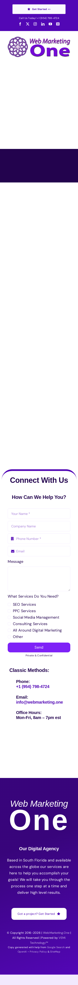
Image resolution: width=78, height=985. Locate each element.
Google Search (56, 947)
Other (18, 636)
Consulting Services (30, 623)
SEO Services (24, 604)
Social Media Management (36, 617)
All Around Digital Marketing (37, 630)
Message (15, 561)
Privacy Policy (38, 951)
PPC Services (24, 610)
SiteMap (55, 951)
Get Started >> (39, 9)
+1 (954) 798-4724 (48, 18)
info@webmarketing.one (39, 702)
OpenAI (22, 951)
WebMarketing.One (56, 933)
